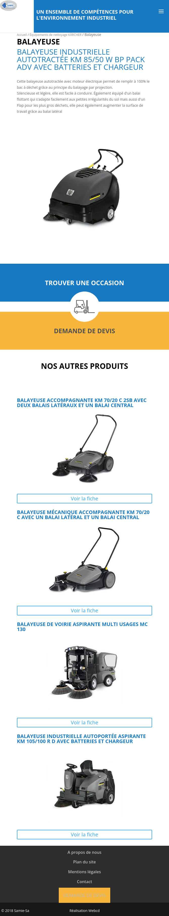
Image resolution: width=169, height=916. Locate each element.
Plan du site (84, 862)
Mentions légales (84, 872)
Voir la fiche (84, 498)
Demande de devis (84, 330)
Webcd (94, 910)
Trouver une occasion (84, 282)
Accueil (22, 35)
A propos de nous (84, 852)
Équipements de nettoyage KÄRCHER (56, 35)
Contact (84, 881)
